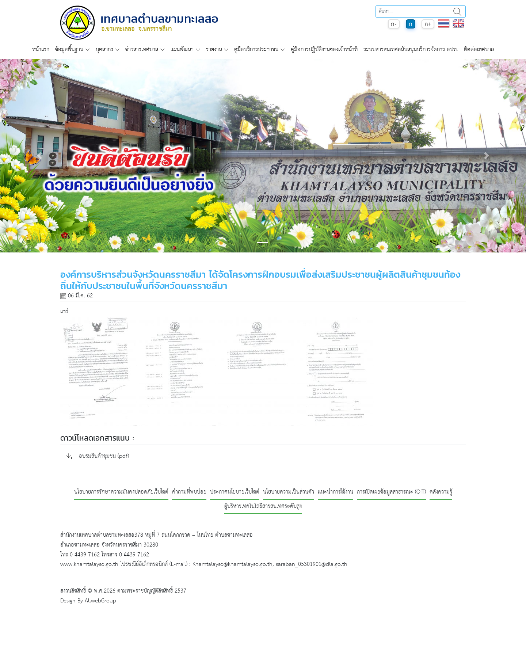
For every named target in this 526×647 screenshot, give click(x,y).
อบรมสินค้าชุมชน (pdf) (97, 456)
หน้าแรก (40, 49)
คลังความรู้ (441, 492)
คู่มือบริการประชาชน (256, 49)
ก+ (427, 24)
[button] (39, 155)
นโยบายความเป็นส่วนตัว (288, 492)
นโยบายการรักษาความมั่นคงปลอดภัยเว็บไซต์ (121, 492)
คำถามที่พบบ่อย (189, 492)
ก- (393, 24)
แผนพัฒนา (182, 49)
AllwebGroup (100, 600)
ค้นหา (457, 11)
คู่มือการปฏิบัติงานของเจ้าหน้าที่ (324, 49)
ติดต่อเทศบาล (479, 49)
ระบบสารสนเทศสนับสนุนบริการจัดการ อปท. (410, 49)
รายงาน (214, 49)
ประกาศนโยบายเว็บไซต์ (234, 492)
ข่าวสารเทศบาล (141, 49)
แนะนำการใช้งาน (335, 492)
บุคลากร (104, 49)
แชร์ (64, 311)
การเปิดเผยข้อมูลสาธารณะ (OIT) (391, 492)
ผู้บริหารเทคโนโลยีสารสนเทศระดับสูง (263, 506)
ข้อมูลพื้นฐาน (69, 49)
